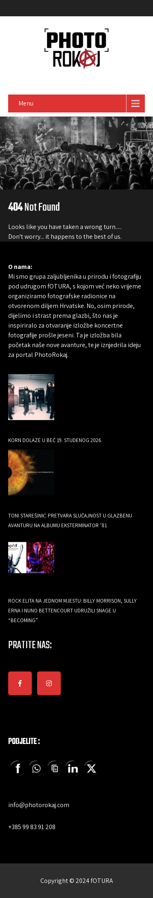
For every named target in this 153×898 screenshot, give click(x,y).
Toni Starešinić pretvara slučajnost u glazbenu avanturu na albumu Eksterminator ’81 (70, 520)
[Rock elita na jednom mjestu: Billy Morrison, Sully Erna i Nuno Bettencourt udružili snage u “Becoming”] (31, 563)
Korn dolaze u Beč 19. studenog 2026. (55, 440)
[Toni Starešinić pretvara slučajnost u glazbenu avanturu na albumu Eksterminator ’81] (31, 478)
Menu (25, 103)
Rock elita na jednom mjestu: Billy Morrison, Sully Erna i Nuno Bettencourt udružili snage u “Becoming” (72, 610)
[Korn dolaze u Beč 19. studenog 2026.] (31, 403)
